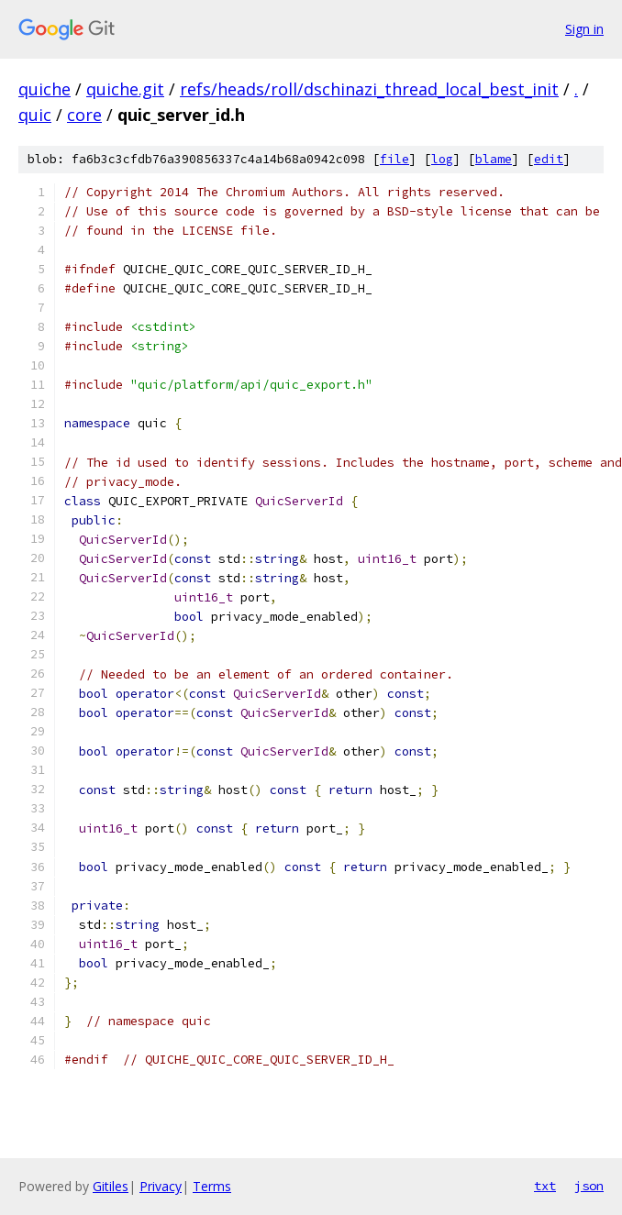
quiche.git (125, 89)
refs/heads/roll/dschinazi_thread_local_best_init (369, 89)
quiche (44, 89)
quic (34, 115)
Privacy (160, 1186)
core (84, 115)
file (394, 159)
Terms (212, 1186)
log (442, 159)
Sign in (584, 29)
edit (548, 159)
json (589, 1185)
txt (545, 1185)
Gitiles (110, 1186)
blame (493, 159)
